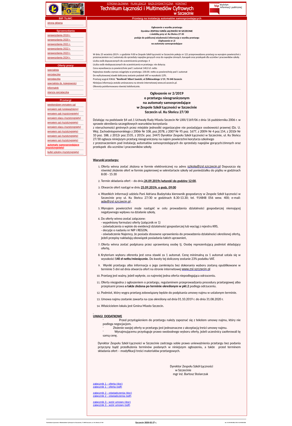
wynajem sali (62, 109)
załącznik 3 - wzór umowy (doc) (112, 401)
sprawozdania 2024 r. (59, 57)
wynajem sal (62, 122)
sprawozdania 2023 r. (59, 53)
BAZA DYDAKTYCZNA (160, 3)
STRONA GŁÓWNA (117, 3)
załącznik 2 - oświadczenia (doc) (112, 392)
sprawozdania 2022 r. (59, 48)
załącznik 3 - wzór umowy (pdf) (111, 405)
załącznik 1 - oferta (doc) (108, 383)
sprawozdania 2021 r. (59, 44)
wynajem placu (64, 118)
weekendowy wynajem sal (61, 104)
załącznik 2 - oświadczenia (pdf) (112, 395)
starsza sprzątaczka (58, 92)
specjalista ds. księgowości (61, 83)
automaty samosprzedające (62, 146)
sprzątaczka (53, 74)
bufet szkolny (63, 152)
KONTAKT (181, 3)
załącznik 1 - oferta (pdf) (107, 386)
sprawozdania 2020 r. (59, 39)
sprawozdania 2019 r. (59, 35)
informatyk (53, 87)
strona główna (55, 23)
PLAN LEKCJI (138, 3)
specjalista (53, 70)
